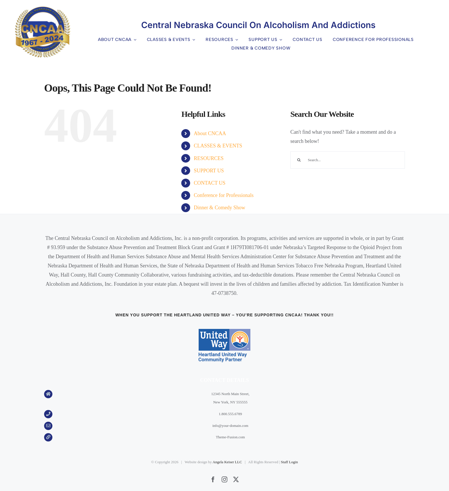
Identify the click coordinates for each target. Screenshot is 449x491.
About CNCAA (210, 133)
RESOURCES (209, 158)
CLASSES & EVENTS (218, 146)
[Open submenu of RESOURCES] (236, 39)
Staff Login (289, 462)
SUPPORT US (209, 170)
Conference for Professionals (224, 195)
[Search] (299, 160)
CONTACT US (210, 183)
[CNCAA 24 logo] (42, 8)
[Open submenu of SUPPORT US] (280, 39)
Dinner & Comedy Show (219, 207)
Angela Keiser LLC (227, 462)
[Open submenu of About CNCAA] (134, 39)
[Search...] (347, 160)
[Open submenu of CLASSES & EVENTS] (193, 39)
